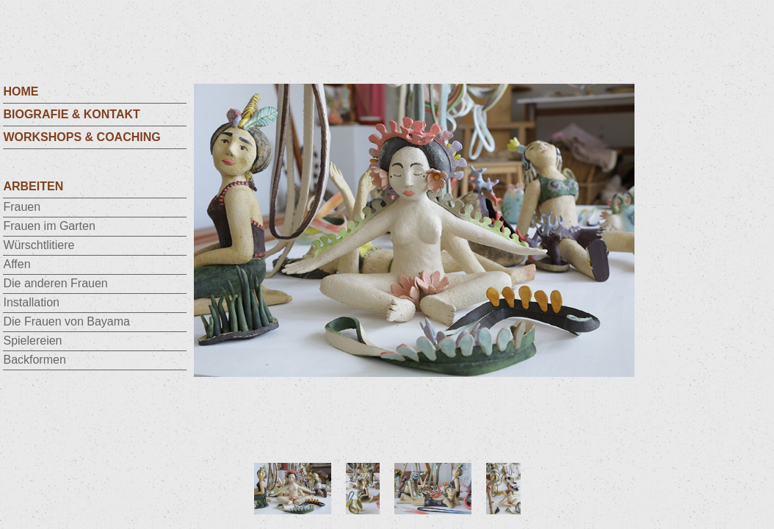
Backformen (34, 359)
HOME (20, 91)
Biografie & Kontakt (71, 114)
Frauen (21, 207)
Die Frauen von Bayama (66, 321)
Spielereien (32, 340)
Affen (16, 264)
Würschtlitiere (38, 245)
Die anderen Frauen (55, 283)
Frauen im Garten (49, 226)
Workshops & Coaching (81, 137)
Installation (31, 302)
